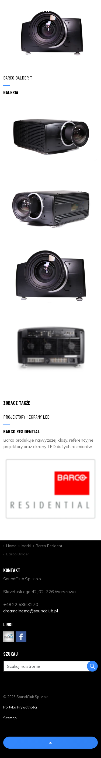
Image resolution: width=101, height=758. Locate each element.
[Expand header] (93, 10)
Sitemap (10, 718)
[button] (50, 134)
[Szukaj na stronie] (50, 666)
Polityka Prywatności (20, 707)
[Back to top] (50, 743)
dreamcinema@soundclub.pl (30, 610)
